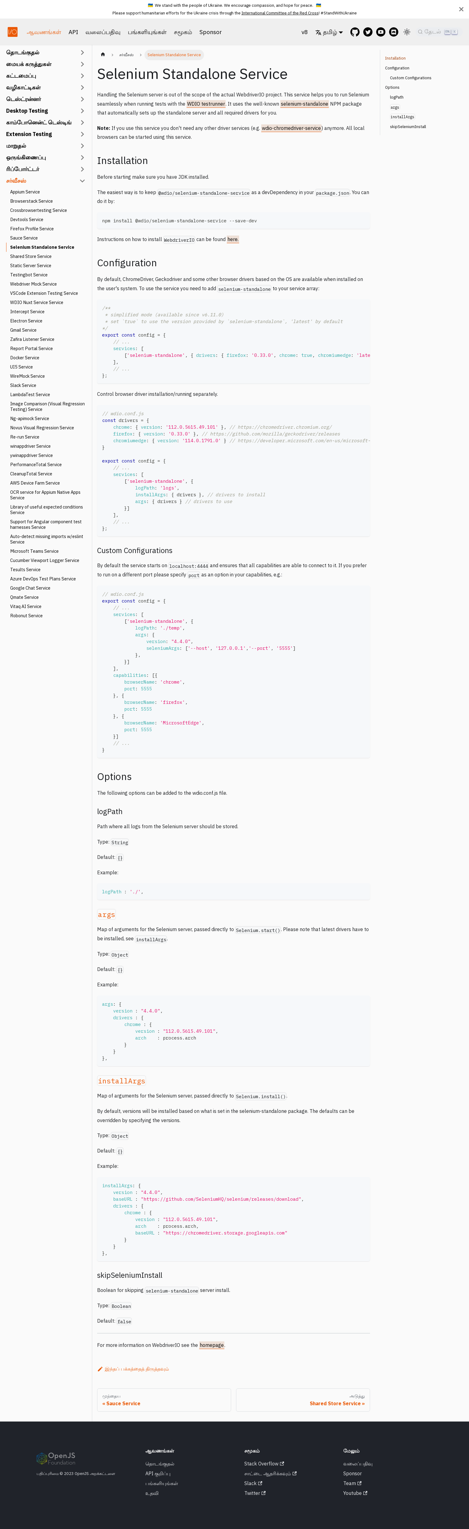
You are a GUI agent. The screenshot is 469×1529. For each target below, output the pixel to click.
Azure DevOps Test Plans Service (43, 579)
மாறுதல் (16, 145)
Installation (395, 58)
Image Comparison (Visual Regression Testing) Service (47, 406)
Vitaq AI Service (25, 606)
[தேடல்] (439, 32)
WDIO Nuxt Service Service (36, 302)
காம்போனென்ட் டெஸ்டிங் (39, 122)
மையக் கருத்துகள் (28, 64)
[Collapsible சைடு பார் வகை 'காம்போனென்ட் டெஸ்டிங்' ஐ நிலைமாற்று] (82, 122)
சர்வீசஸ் (16, 180)
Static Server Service (30, 265)
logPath (397, 97)
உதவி (152, 1493)
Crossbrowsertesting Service (38, 210)
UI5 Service (21, 367)
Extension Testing (29, 134)
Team (352, 1483)
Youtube (355, 1493)
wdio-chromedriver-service (291, 128)
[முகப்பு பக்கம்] (103, 55)
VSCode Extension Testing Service (44, 293)
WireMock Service (27, 376)
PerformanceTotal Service (36, 464)
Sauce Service (24, 238)
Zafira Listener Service (32, 339)
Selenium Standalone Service (42, 247)
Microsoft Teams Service (34, 551)
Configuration (397, 68)
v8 (305, 32)
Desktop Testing (27, 110)
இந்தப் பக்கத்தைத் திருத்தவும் (133, 1369)
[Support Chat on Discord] (395, 32)
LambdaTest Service (30, 394)
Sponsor (210, 32)
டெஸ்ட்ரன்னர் (23, 99)
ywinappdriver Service (31, 455)
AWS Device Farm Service (35, 483)
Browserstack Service (31, 201)
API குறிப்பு (158, 1473)
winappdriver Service (30, 446)
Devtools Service (26, 219)
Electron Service (26, 321)
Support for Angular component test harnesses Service (46, 524)
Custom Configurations (411, 77)
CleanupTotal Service (31, 474)
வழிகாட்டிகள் (23, 87)
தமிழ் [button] (326, 32)
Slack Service (23, 385)
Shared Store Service (31, 256)
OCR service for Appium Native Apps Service (45, 495)
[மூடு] (461, 9)
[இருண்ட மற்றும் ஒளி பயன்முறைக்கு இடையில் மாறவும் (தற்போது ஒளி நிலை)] (407, 32)
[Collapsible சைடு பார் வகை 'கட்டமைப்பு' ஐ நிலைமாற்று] (82, 76)
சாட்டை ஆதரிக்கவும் (270, 1473)
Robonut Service (26, 615)
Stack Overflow (264, 1464)
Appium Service (25, 192)
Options (392, 87)
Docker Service (24, 358)
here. (232, 239)
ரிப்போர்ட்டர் (22, 169)
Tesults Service (25, 569)
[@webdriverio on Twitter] (369, 32)
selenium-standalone (304, 104)
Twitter (255, 1493)
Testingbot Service (29, 275)
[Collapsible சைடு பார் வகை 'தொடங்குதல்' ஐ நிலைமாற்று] (82, 52)
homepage (212, 1345)
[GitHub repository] (355, 32)
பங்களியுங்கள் (147, 32)
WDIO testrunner (206, 104)
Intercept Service (27, 311)
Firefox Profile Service (32, 229)
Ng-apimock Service (29, 418)
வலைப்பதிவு (102, 32)
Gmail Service (23, 330)
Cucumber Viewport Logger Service (44, 560)
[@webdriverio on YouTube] (382, 32)
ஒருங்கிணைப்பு (26, 157)
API (73, 32)
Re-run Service (24, 437)
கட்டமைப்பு (21, 75)
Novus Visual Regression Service (42, 428)
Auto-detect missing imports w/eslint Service (46, 539)
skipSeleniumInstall (408, 126)
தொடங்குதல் (22, 52)
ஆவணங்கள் (44, 32)
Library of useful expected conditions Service (46, 509)
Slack (253, 1483)
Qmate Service (24, 597)
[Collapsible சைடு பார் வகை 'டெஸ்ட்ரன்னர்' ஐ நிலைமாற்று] (82, 99)
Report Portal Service (31, 348)
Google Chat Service (30, 588)
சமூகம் (183, 32)
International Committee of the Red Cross (280, 13)
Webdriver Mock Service (33, 284)
